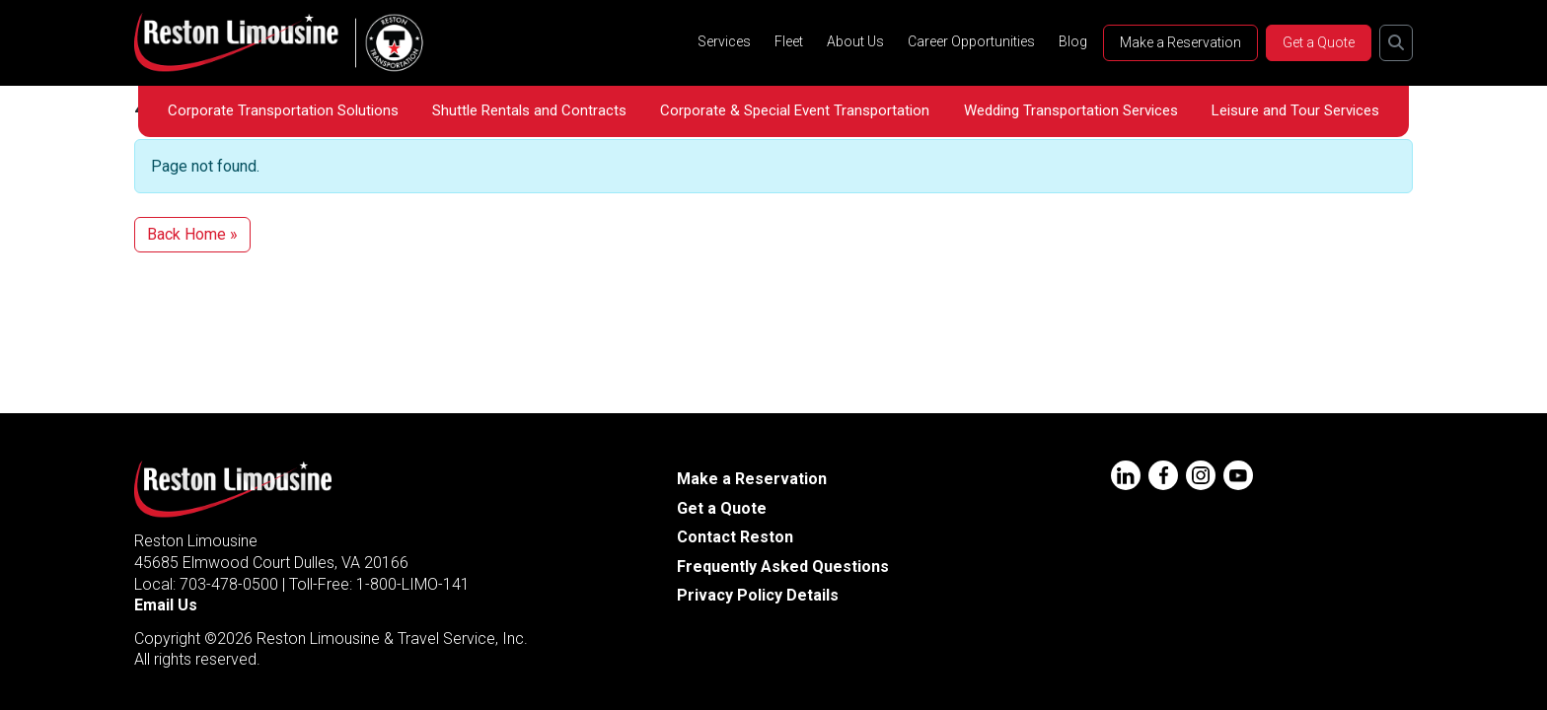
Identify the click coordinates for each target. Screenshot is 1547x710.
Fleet (788, 41)
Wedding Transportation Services (1071, 110)
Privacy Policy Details (758, 595)
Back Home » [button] (192, 234)
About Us (855, 41)
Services (724, 41)
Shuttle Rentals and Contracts (529, 110)
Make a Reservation (1180, 42)
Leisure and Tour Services (1295, 110)
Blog (1073, 41)
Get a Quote (1319, 42)
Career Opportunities (971, 41)
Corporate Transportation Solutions (283, 110)
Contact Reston (735, 537)
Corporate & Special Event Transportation (794, 110)
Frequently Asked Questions (783, 566)
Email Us (165, 605)
